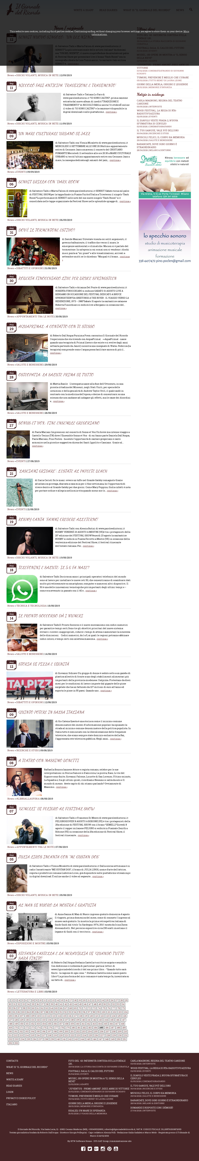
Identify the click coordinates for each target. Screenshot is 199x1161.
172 (27, 1027)
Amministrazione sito (121, 1141)
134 (49, 1019)
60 (33, 1008)
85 (33, 1012)
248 (107, 1039)
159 (72, 1023)
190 (10, 1031)
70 (80, 1008)
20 (84, 1000)
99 (98, 1012)
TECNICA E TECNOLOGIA (31, 605)
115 (64, 1015)
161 (83, 1023)
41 (61, 1004)
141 (88, 1019)
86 (37, 1012)
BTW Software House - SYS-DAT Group (90, 1141)
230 (120, 1035)
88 (47, 1012)
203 (84, 1031)
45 (80, 1004)
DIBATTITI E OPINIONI (29, 268)
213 (21, 1035)
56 (14, 1008)
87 (42, 1012)
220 (61, 1035)
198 (55, 1031)
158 (66, 1023)
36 (37, 1004)
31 (14, 1004)
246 (94, 1039)
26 (112, 1000)
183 (90, 1027)
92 (65, 1012)
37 (42, 1004)
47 (90, 1004)
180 (73, 1027)
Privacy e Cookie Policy (21, 1098)
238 (46, 1039)
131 (32, 1019)
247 (100, 1039)
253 (16, 1043)
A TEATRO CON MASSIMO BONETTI (49, 760)
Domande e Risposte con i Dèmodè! (161, 1109)
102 (114, 1012)
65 (56, 1008)
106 (16, 1015)
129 (21, 1019)
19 (80, 1000)
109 (33, 1015)
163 (94, 1023)
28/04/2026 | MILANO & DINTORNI (154, 150)
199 (60, 1031)
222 (72, 1035)
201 (72, 1031)
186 (107, 1027)
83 (23, 1012)
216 (38, 1035)
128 (16, 1019)
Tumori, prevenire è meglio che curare (165, 79)
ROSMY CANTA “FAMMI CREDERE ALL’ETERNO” (58, 519)
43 (70, 1004)
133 (43, 1019)
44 (75, 1004)
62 (42, 1008)
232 (10, 1039)
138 (72, 1019)
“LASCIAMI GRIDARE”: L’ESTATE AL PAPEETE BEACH (63, 471)
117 (75, 1015)
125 (119, 1015)
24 (102, 1000)
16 (66, 1000)
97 (89, 1012)
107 (21, 1015)
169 (10, 1027)
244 (82, 1039)
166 (111, 1023)
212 (15, 1035)
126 (124, 1015)
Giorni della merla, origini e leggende (165, 86)
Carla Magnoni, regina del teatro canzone (161, 1062)
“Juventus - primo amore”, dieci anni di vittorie (99, 1090)
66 (61, 1008)
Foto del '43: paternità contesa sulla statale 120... (99, 1063)
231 (125, 1035)
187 (112, 1027)
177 (56, 1027)
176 (50, 1027)
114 (59, 1015)
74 (99, 1008)
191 (15, 1031)
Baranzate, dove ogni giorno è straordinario (161, 1102)
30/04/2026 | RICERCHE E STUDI (153, 133)
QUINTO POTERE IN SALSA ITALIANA (51, 712)
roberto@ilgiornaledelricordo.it (119, 1129)
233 (16, 1039)
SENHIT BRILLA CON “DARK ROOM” (49, 181)
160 (77, 1023)
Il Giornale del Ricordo (29, 1129)
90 (56, 1012)
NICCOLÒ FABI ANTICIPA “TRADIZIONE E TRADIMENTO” (67, 85)
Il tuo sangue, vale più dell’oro (158, 130)
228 (108, 1035)
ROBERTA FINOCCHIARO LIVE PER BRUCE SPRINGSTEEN (68, 278)
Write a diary (14, 1079)
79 (123, 1008)
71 (84, 1008)
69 (75, 1008)
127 (10, 1019)
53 (118, 1004)
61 (38, 1008)
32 (19, 1004)
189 (124, 1027)
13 (53, 1000)
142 (94, 1019)
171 (21, 1027)
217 (44, 1035)
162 (88, 1023)
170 (16, 1027)
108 (27, 1015)
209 (119, 1031)
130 (27, 1019)
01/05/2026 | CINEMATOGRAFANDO (154, 126)
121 (96, 1015)
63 (47, 1008)
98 (94, 1012)
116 (69, 1015)
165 (105, 1023)
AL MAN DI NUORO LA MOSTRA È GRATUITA (57, 905)
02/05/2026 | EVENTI (147, 116)
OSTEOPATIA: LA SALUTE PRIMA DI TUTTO (56, 374)
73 (94, 1008)
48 (95, 1004)
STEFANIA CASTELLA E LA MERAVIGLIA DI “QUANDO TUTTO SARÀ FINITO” (71, 956)
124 (113, 1015)
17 (71, 1000)
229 (114, 1035)
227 (102, 1035)
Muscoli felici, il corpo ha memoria (161, 137)
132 (38, 1019)
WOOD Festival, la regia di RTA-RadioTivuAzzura (157, 112)
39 (52, 1004)
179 (67, 1027)
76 (108, 1008)
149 (16, 1023)
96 (84, 1012)
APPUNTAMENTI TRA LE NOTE (35, 316)
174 (39, 1027)
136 (60, 1019)
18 (75, 1000)
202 (78, 1031)
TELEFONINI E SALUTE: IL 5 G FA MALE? (54, 567)
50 (104, 1004)
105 (10, 1015)
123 (107, 1015)
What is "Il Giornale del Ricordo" (27, 1067)
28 (121, 1000)
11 (45, 1000)
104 (125, 1012)
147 (123, 1019)
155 (49, 1023)
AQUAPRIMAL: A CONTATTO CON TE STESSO (57, 326)
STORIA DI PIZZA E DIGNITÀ (44, 664)
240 (58, 1039)
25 (107, 1000)
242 (70, 1039)
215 (32, 1035)
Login (9, 1091)
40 (56, 1004)
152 (32, 1023)
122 (102, 1015)
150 (21, 1023)
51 (109, 1004)
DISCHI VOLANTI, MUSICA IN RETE (37, 75)
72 (89, 1008)
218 (49, 1035)
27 (116, 1000)
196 (43, 1031)
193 (26, 1031)
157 (61, 1023)
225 (90, 1035)
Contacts (12, 1060)
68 (70, 1008)
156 (55, 1023)
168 (122, 1023)
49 (100, 1004)
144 (106, 1019)
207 (108, 1031)
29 (126, 1000)
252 (10, 1043)
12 (49, 1000)
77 (113, 1008)
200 (66, 1031)
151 (27, 1023)
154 (44, 1023)
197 (49, 1031)
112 (48, 1015)
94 (75, 1012)
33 (23, 1004)
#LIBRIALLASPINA (27, 798)
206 (102, 1031)
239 (52, 1039)
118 (80, 1015)
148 (10, 1023)
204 (90, 1031)
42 (66, 1004)
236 (34, 1039)
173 (33, 1027)
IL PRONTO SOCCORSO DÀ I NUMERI (51, 615)
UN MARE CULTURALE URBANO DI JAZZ (54, 133)
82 (19, 1012)
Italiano (11, 1104)
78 (118, 1008)
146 (117, 1019)
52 (113, 1004)
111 (43, 1015)
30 (10, 1004)
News (10, 75)
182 (84, 1027)
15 (62, 1000)
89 (52, 1012)
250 (118, 1039)
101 (109, 1012)
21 (89, 1000)
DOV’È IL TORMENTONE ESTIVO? (47, 230)
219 (55, 1035)
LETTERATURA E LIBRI (29, 991)
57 (19, 1008)
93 (70, 1012)
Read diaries (14, 1085)
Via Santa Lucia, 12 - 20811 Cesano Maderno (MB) (64, 1129)
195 (38, 1031)
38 (47, 1004)
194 (32, 1031)
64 (51, 1008)
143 (100, 1019)
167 (117, 1023)
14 (57, 1000)
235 (28, 1039)
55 (10, 1008)
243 (76, 1039)
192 (21, 1031)
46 (85, 1004)
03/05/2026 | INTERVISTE (149, 106)
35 (33, 1004)
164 (100, 1023)
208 (114, 1031)
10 (40, 1000)
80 (10, 1012)
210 (125, 1031)
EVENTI (21, 171)
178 (62, 1027)
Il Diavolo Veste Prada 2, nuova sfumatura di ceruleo (157, 122)
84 (28, 1012)
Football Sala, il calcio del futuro (99, 1072)
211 (10, 1035)
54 (123, 1004)
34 (28, 1004)
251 (124, 1039)
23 (98, 1000)
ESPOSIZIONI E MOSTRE (30, 943)
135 (55, 1019)
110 (38, 1015)
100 (103, 1012)
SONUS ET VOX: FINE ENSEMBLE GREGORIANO (59, 422)
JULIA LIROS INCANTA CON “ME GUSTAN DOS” (59, 856)
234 (22, 1039)
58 (24, 1008)
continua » (111, 111)
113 (53, 1015)
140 (83, 1019)
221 (66, 1035)
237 (40, 1039)
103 (120, 1012)
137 (66, 1019)
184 (95, 1027)
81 (14, 1012)
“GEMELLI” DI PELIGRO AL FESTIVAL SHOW (57, 808)
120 (91, 1015)
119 (85, 1015)
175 (44, 1027)
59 (28, 1008)
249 (113, 1039)
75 (104, 1008)
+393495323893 (95, 1129)
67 (66, 1008)
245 (88, 1039)
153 (38, 1023)
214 (27, 1035)
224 (84, 1035)
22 (93, 1000)
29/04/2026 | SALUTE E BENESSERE (155, 140)
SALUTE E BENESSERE (29, 364)
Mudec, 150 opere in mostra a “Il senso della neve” (99, 1081)
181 (78, 1027)
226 (96, 1035)
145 (112, 1019)
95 (79, 1012)
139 (77, 1019)
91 (61, 1012)
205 (96, 1031)
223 (78, 1035)
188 (118, 1027)
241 (64, 1039)
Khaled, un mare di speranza (99, 1112)
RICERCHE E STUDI (27, 750)
